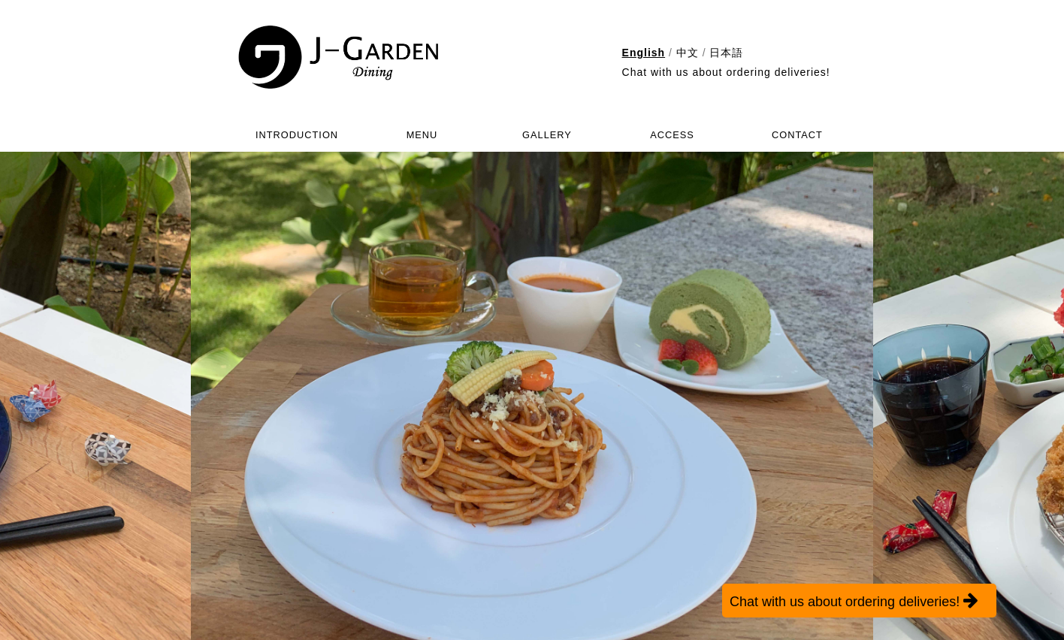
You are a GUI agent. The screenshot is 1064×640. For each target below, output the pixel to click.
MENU (422, 134)
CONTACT (797, 134)
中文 (687, 53)
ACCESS (672, 134)
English (644, 53)
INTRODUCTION (296, 134)
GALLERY (547, 134)
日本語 (726, 53)
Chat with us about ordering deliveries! (726, 72)
